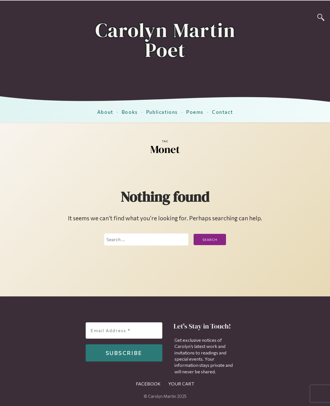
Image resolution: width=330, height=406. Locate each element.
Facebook (148, 383)
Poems (194, 112)
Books (130, 112)
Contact (222, 112)
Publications (162, 112)
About (105, 112)
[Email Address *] (124, 330)
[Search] (320, 16)
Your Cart (181, 383)
